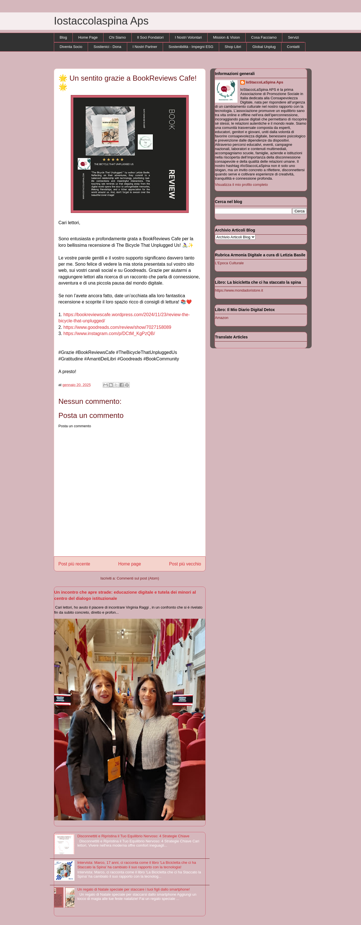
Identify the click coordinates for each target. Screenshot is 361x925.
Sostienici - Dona (107, 47)
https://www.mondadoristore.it (239, 290)
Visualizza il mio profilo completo (241, 184)
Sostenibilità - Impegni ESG (190, 47)
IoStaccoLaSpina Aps (264, 82)
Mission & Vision (226, 37)
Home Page (88, 37)
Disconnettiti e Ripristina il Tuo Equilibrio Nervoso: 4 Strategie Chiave (133, 836)
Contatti (293, 47)
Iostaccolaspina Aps (101, 21)
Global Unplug (264, 47)
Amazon (221, 318)
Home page (129, 563)
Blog (63, 37)
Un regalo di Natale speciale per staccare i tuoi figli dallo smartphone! (133, 889)
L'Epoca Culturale (229, 263)
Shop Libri (232, 47)
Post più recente (74, 563)
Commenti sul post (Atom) (138, 578)
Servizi (293, 37)
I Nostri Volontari (188, 37)
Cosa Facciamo (264, 37)
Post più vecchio (185, 563)
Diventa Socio (71, 47)
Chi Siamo (117, 37)
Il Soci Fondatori (150, 37)
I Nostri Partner (145, 47)
